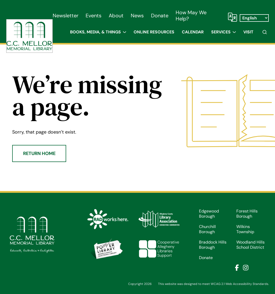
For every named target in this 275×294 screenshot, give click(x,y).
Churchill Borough (207, 229)
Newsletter (65, 15)
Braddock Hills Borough (212, 245)
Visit (248, 32)
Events (93, 15)
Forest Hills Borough (247, 214)
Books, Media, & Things (95, 32)
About (116, 15)
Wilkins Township (245, 229)
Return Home (39, 153)
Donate (159, 15)
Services (221, 32)
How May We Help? (191, 15)
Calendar (193, 32)
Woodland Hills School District (250, 245)
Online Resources (154, 32)
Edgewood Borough (209, 214)
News (137, 15)
